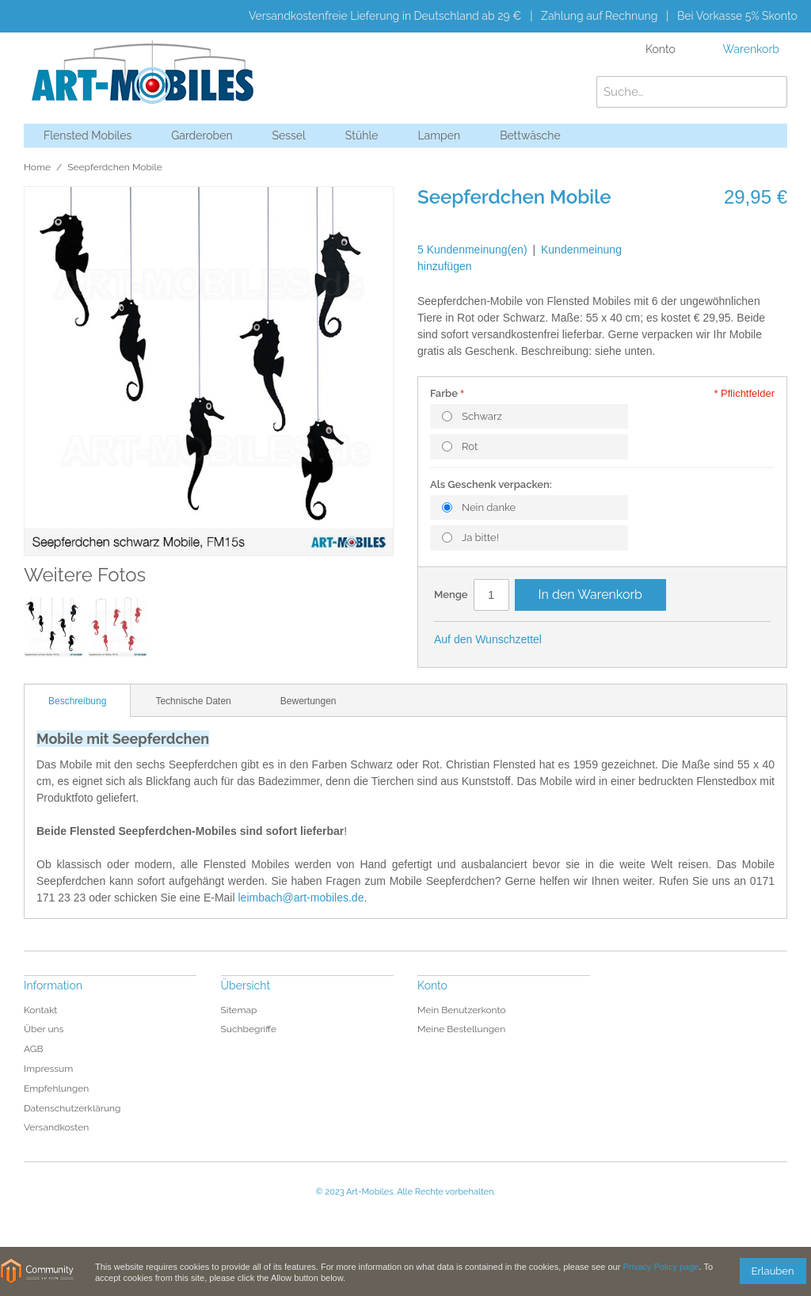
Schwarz (482, 416)
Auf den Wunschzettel (488, 639)
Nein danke (489, 507)
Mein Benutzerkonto (461, 1010)
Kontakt (40, 1010)
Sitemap (239, 1010)
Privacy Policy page (661, 1266)
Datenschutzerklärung (72, 1108)
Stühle (362, 135)
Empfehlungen (56, 1088)
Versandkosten (56, 1127)
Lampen (438, 135)
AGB (33, 1048)
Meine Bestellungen (461, 1029)
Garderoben (201, 135)
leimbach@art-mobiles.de (301, 897)
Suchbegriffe (249, 1029)
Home (37, 167)
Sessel (289, 135)
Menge (451, 594)
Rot (470, 446)
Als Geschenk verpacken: (491, 484)
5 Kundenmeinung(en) (472, 249)
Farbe (444, 393)
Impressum (48, 1068)
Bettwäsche (530, 135)
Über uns (43, 1029)
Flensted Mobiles (87, 135)
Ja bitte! (480, 537)
